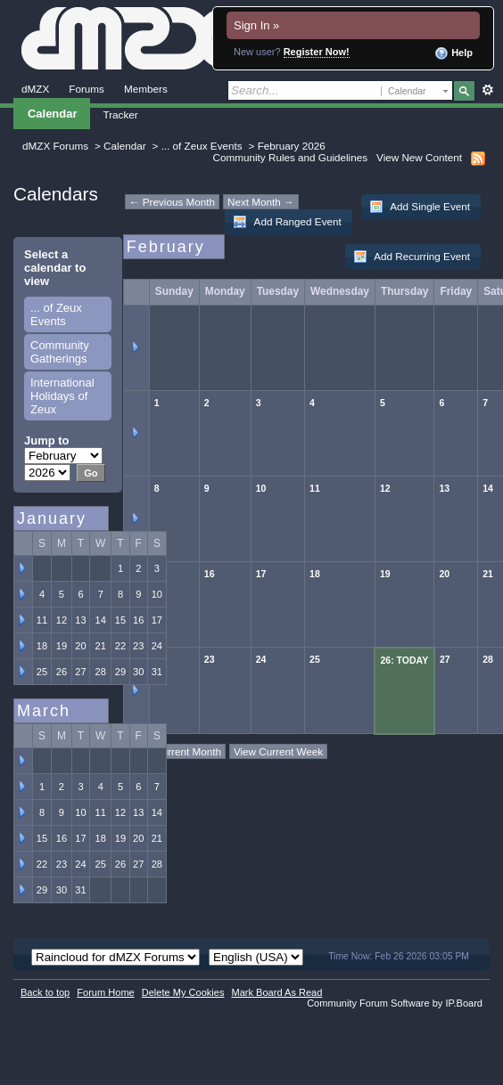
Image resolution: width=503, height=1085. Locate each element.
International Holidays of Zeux (62, 396)
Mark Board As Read (276, 992)
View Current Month (175, 751)
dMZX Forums (55, 145)
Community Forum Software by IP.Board (394, 1003)
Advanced (487, 90)
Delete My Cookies (183, 992)
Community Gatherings (59, 352)
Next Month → (260, 202)
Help (453, 53)
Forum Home (105, 992)
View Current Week (278, 751)
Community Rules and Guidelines (290, 157)
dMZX (35, 88)
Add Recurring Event (411, 256)
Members (146, 88)
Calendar (52, 113)
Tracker (120, 114)
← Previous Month (172, 202)
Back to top (45, 992)
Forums (86, 88)
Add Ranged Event (287, 222)
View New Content (419, 157)
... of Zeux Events (202, 145)
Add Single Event (419, 207)
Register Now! (317, 51)
